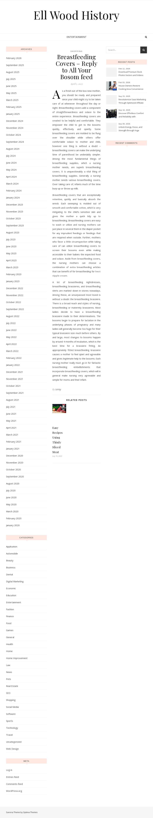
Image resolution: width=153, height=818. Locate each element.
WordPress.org (14, 790)
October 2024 (13, 134)
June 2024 (11, 162)
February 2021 (13, 441)
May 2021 (11, 420)
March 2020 (12, 511)
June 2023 (11, 246)
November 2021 (14, 378)
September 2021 (15, 392)
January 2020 (13, 525)
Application (11, 546)
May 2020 (11, 504)
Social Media (12, 706)
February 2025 (13, 106)
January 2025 (13, 113)
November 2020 (14, 462)
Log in (9, 769)
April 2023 (11, 260)
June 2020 (11, 497)
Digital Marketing (15, 581)
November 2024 (14, 127)
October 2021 (13, 385)
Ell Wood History (76, 15)
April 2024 (11, 176)
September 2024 (15, 141)
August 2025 (12, 72)
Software (11, 713)
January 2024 (13, 197)
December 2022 (14, 288)
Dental (9, 574)
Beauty (9, 560)
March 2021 (12, 434)
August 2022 (12, 316)
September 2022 (15, 309)
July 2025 (11, 78)
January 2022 (13, 364)
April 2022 (11, 343)
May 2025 (11, 92)
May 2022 (11, 337)
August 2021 (12, 399)
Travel (9, 734)
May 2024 (11, 169)
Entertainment (77, 36)
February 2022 (13, 357)
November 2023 (14, 211)
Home (9, 651)
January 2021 (13, 448)
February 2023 (13, 274)
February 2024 (13, 190)
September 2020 (15, 476)
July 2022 (11, 323)
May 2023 (11, 253)
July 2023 (11, 239)
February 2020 (13, 518)
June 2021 (11, 413)
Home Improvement (16, 658)
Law (8, 665)
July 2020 (11, 490)
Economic (11, 588)
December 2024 (14, 120)
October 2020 (13, 469)
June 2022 (11, 330)
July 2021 (11, 406)
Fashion (10, 609)
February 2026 (13, 58)
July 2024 (11, 155)
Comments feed (14, 783)
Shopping (11, 699)
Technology (12, 727)
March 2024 (12, 183)
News (9, 672)
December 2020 (14, 455)
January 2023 (13, 281)
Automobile (12, 553)
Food (8, 623)
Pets (8, 679)
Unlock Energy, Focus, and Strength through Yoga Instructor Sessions (130, 129)
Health (9, 644)
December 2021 (14, 371)
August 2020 (12, 483)
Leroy (58, 389)
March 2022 (12, 350)
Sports (9, 720)
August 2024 (12, 148)
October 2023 (13, 218)
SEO (8, 692)
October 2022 (13, 302)
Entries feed (12, 776)
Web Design (12, 748)
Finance (10, 616)
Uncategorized (13, 741)
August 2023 (12, 232)
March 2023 (12, 267)
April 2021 (11, 427)
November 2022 (14, 295)
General (10, 637)
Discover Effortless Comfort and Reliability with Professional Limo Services (131, 115)
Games (9, 630)
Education (11, 595)
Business (10, 567)
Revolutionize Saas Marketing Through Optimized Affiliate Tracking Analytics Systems (132, 101)
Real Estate (12, 685)
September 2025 (15, 65)
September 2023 (15, 225)
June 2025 (11, 85)
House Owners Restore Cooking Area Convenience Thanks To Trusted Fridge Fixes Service (131, 87)
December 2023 (14, 204)
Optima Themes (30, 812)
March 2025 (12, 99)
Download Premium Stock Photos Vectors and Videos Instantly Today (131, 73)
